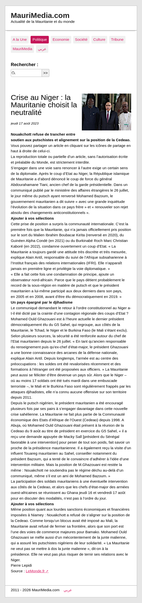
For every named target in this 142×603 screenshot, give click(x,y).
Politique (40, 39)
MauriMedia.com (40, 15)
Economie (61, 39)
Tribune (117, 39)
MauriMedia (22, 49)
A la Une (20, 39)
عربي (42, 49)
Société (81, 39)
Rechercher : (24, 64)
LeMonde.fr (35, 571)
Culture (99, 39)
